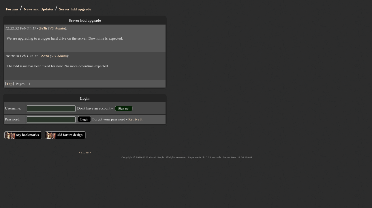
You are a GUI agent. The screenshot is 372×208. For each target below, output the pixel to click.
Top (9, 83)
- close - (85, 152)
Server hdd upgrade (75, 9)
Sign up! (123, 108)
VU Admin (57, 28)
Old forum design (69, 135)
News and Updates (39, 9)
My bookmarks (27, 135)
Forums (12, 9)
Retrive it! (136, 119)
